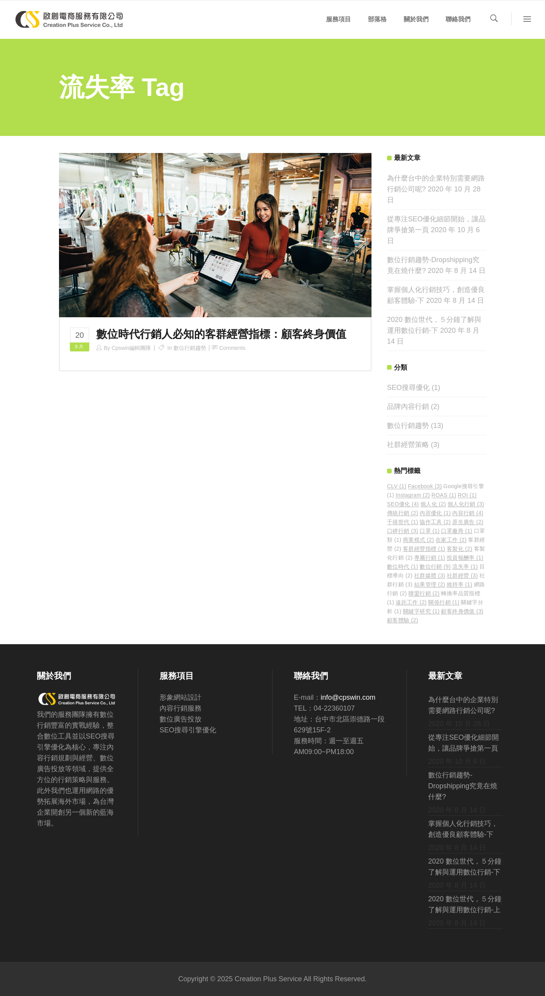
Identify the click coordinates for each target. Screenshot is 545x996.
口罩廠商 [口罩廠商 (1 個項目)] (456, 531)
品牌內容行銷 (408, 406)
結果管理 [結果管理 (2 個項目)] (429, 584)
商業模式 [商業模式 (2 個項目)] (418, 540)
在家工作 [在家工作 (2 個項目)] (451, 540)
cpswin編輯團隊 (131, 348)
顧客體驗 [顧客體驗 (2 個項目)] (402, 620)
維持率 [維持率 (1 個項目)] (459, 584)
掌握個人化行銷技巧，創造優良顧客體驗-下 (463, 829)
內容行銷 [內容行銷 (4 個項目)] (467, 513)
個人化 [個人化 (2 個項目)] (433, 504)
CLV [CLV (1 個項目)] (396, 486)
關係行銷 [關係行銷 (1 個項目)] (443, 602)
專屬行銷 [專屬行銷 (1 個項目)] (429, 557)
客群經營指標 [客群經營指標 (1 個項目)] (424, 549)
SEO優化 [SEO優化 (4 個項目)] (403, 504)
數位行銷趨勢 (190, 348)
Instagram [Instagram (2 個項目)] (413, 495)
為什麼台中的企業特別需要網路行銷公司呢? (463, 705)
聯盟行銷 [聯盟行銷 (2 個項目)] (423, 593)
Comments (232, 348)
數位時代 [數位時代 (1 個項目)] (402, 566)
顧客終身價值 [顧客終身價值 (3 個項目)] (462, 611)
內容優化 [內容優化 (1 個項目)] (435, 513)
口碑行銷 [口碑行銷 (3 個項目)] (402, 531)
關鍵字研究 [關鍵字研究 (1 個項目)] (421, 611)
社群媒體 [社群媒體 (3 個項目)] (429, 575)
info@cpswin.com (348, 697)
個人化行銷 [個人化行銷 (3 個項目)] (466, 504)
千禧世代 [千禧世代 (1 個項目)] (402, 522)
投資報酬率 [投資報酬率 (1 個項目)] (465, 557)
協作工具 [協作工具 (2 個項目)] (435, 522)
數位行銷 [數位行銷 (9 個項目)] (435, 566)
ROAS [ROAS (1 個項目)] (444, 495)
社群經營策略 (408, 444)
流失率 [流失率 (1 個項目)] (465, 566)
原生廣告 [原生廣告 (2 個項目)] (467, 522)
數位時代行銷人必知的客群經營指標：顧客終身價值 (221, 334)
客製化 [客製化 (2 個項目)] (459, 549)
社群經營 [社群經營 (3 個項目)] (462, 575)
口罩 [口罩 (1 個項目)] (429, 531)
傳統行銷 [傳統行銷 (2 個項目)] (402, 513)
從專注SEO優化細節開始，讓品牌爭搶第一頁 (463, 743)
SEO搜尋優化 (408, 387)
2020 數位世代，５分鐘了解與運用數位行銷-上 (465, 904)
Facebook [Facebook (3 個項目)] (425, 486)
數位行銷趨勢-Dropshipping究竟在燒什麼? (462, 786)
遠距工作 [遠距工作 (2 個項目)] (411, 602)
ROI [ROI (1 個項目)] (467, 495)
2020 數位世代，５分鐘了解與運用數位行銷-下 (465, 866)
